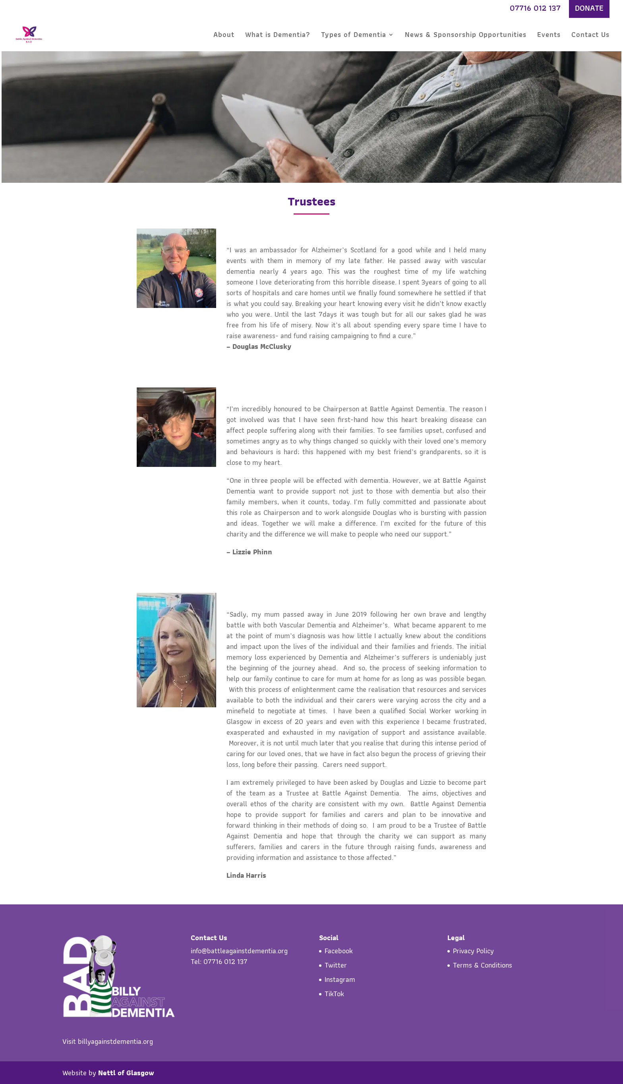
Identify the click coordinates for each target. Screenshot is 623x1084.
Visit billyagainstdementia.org (107, 1041)
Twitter (336, 965)
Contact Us (590, 36)
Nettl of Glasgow (126, 1072)
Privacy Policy (473, 950)
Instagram (340, 979)
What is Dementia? (277, 36)
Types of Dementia (353, 36)
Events (549, 36)
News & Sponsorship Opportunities (465, 36)
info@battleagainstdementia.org (239, 950)
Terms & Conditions (482, 965)
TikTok (334, 993)
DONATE (589, 9)
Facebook (339, 950)
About (223, 36)
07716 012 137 (535, 9)
